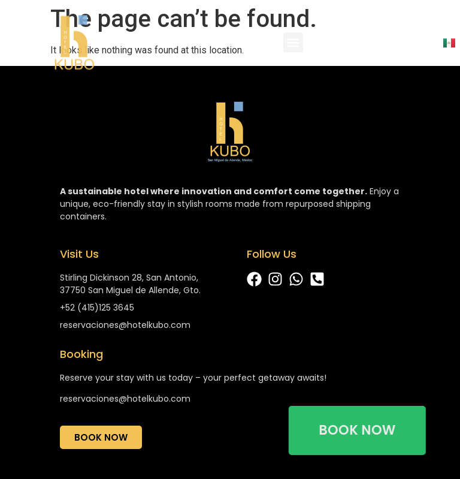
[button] (293, 46)
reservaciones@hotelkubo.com (125, 399)
